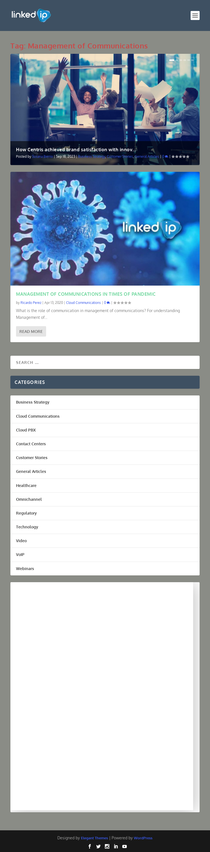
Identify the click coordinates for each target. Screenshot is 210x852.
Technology (27, 526)
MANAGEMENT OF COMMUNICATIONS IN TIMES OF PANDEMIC (86, 294)
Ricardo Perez (31, 303)
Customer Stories (120, 156)
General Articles (147, 156)
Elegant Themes (94, 838)
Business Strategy (91, 156)
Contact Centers (31, 443)
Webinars (25, 568)
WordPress (143, 838)
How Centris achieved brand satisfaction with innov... (76, 149)
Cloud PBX (26, 430)
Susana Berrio (42, 156)
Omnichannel (29, 499)
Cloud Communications (83, 303)
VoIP (20, 554)
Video (21, 540)
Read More (31, 331)
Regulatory (26, 513)
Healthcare (26, 485)
